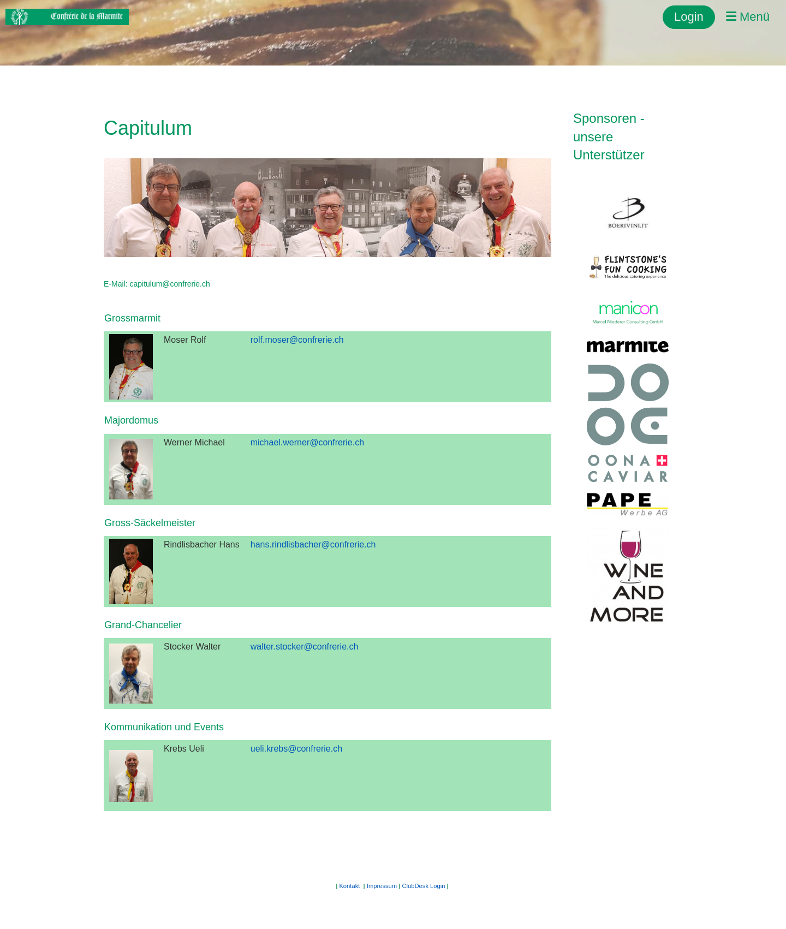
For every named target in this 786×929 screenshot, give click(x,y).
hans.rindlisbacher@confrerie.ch (313, 544)
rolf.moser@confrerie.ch (297, 339)
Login (689, 16)
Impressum (382, 886)
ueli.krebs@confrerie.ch (296, 748)
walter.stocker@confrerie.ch (305, 646)
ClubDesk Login (423, 886)
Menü (748, 16)
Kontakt (349, 886)
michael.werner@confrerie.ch (307, 442)
